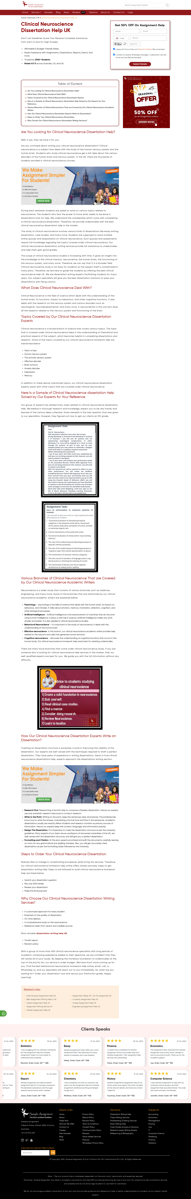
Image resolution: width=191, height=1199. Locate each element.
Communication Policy (91, 1130)
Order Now (63, 1121)
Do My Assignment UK (102, 996)
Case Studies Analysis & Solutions (124, 1127)
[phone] (148, 38)
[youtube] (31, 1140)
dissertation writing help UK (51, 933)
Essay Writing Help (118, 1124)
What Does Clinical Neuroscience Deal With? (46, 94)
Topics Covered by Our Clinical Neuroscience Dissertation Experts (55, 98)
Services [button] (35, 12)
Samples (48, 12)
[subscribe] (52, 1152)
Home (25, 12)
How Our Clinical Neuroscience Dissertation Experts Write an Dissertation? (59, 114)
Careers (62, 1130)
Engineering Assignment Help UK (86, 1007)
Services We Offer (66, 1124)
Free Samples (65, 1133)
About (61, 1117)
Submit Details (140, 64)
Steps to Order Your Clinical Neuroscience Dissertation (50, 117)
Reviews (79, 12)
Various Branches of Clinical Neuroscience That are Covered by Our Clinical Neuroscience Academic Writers (70, 109)
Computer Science (156, 1133)
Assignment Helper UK (82, 996)
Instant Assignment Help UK (38, 1003)
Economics (152, 1117)
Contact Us (118, 12)
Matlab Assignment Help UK (38, 1010)
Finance (151, 1140)
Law (150, 1127)
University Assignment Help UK (85, 999)
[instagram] (22, 1140)
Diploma (93, 12)
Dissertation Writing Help (120, 1114)
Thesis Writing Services (119, 1117)
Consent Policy (88, 1127)
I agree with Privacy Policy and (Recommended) (140, 49)
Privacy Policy (88, 1114)
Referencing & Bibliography (121, 1133)
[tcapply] (114, 49)
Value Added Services (91, 1137)
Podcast (85, 1140)
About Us (105, 12)
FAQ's (61, 1140)
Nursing (151, 1124)
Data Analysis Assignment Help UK (41, 996)
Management (154, 1121)
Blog (58, 12)
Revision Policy (88, 1121)
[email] (154, 31)
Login (130, 12)
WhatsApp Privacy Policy (92, 1143)
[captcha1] (133, 44)
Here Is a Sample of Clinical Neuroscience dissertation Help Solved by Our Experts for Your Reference (66, 102)
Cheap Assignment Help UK (84, 1003)
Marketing (152, 1137)
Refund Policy (88, 1117)
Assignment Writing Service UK (39, 1007)
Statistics (152, 1143)
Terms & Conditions (145, 49)
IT (149, 1130)
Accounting (153, 1114)
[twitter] (27, 1140)
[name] (126, 31)
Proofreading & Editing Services (123, 1121)
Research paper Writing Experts (123, 1130)
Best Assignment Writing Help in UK (41, 999)
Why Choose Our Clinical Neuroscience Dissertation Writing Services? (57, 121)
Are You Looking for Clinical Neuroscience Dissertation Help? (53, 91)
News (66, 12)
